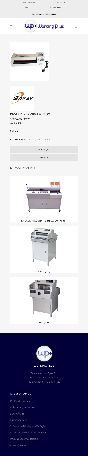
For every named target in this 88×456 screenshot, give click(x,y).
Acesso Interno (56, 7)
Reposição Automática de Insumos (28, 432)
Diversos (30, 139)
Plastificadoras (44, 139)
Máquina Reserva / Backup (24, 439)
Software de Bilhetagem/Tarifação (28, 426)
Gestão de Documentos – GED (26, 401)
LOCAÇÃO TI (17, 413)
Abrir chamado (29, 2)
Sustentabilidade (18, 420)
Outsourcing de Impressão (24, 407)
